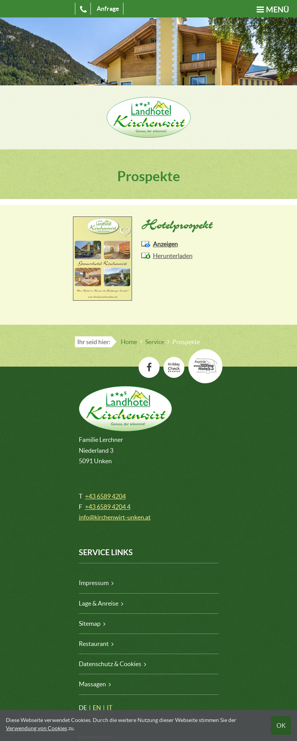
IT (109, 707)
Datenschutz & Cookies (110, 663)
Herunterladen (173, 255)
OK (281, 725)
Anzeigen (165, 244)
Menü (277, 9)
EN (97, 707)
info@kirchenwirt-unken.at (115, 517)
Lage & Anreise (98, 603)
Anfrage (108, 8)
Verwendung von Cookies (36, 728)
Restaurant (94, 643)
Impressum (94, 582)
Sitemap (90, 623)
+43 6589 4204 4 (107, 506)
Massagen (92, 683)
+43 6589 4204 (105, 496)
